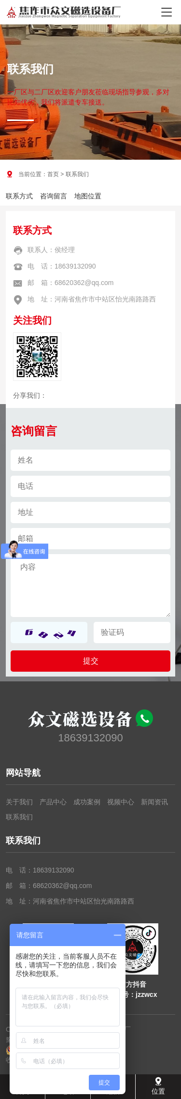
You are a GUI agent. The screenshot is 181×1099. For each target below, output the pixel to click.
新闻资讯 (154, 802)
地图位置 (87, 196)
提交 (90, 661)
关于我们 (19, 802)
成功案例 (86, 802)
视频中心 (120, 802)
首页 (53, 174)
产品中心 (53, 802)
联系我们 (19, 817)
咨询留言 (53, 196)
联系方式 (19, 196)
